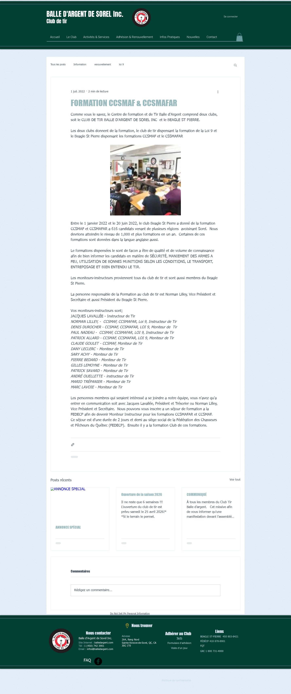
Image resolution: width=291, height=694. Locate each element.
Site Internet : (86, 643)
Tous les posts (58, 64)
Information (80, 64)
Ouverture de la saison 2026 (141, 494)
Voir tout (235, 479)
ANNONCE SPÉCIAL (68, 527)
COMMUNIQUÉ (197, 494)
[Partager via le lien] (73, 445)
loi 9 (121, 64)
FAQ (87, 660)
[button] (71, 38)
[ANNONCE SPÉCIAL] (80, 503)
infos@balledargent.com (100, 649)
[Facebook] (98, 661)
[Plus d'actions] (217, 91)
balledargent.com (103, 643)
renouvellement (102, 64)
